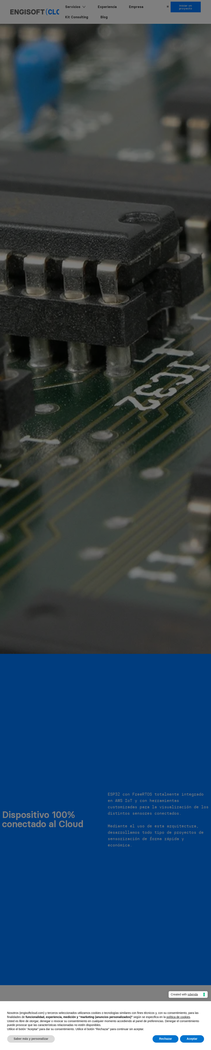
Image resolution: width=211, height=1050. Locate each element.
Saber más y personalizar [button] (31, 1038)
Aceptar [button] (192, 1038)
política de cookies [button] (178, 1017)
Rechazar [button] (165, 1038)
